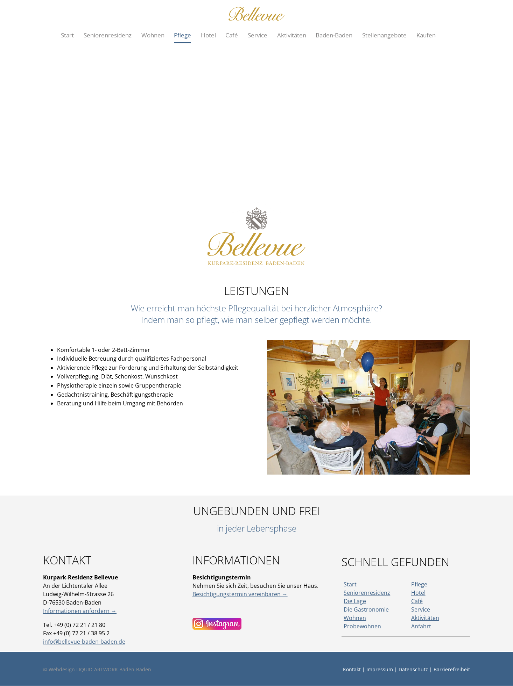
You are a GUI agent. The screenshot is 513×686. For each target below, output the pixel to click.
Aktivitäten (425, 618)
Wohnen (355, 618)
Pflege (419, 584)
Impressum (379, 669)
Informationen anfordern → (80, 611)
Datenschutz (413, 669)
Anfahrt (421, 626)
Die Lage (355, 601)
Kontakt (352, 669)
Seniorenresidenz (367, 593)
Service (420, 609)
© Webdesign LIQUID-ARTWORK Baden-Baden (97, 669)
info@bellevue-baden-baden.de (84, 641)
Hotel (418, 593)
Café (417, 601)
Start (350, 584)
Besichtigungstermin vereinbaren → (240, 594)
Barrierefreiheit (452, 669)
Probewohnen (362, 626)
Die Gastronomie (366, 609)
